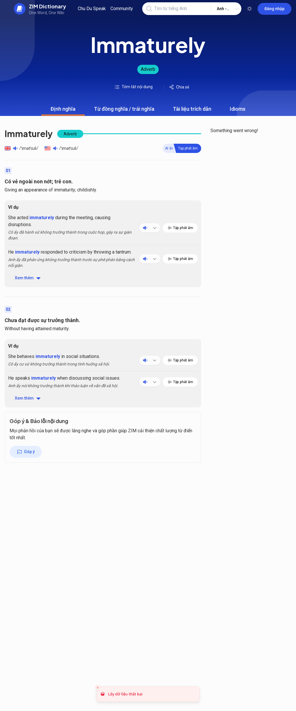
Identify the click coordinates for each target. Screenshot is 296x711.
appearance (35, 190)
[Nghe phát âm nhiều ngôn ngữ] (154, 228)
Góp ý (25, 452)
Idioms (238, 111)
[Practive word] (182, 148)
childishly (86, 190)
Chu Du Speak (92, 8)
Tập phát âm (180, 228)
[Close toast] (98, 687)
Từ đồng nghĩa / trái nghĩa (124, 111)
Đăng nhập (274, 8)
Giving (11, 190)
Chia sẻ (179, 87)
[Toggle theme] (249, 8)
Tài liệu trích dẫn (192, 111)
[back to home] (40, 8)
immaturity (64, 190)
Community (121, 8)
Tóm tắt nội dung (133, 87)
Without (12, 328)
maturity (61, 328)
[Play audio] (15, 148)
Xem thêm (28, 278)
